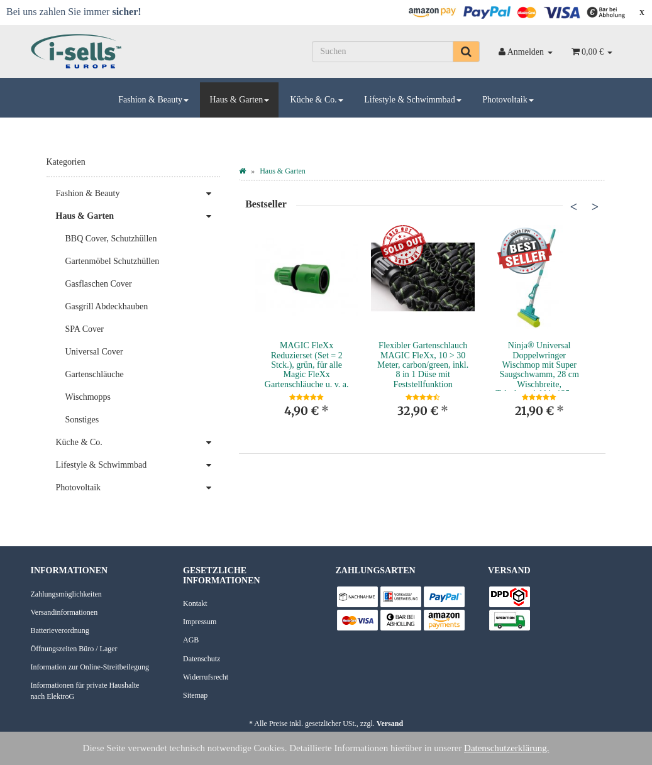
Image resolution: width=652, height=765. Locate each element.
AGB (191, 640)
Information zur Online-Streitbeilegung (90, 667)
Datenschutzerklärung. (506, 748)
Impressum (199, 621)
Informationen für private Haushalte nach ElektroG (85, 690)
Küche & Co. (316, 99)
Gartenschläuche (94, 374)
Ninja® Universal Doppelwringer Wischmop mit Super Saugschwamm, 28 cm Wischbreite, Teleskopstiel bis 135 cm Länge (539, 374)
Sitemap (195, 695)
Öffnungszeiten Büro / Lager (74, 648)
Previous (573, 206)
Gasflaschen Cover (98, 284)
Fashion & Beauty (153, 99)
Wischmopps (88, 397)
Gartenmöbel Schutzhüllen (112, 261)
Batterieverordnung (60, 630)
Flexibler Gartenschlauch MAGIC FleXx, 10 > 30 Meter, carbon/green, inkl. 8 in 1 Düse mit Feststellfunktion (422, 365)
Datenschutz (201, 658)
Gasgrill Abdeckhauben (106, 306)
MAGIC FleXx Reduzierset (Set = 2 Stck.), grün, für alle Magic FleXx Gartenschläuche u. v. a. (307, 365)
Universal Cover (94, 351)
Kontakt (195, 603)
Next (594, 206)
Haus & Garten (239, 99)
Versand (390, 723)
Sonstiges (82, 419)
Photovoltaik (508, 99)
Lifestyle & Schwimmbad (412, 99)
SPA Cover (84, 329)
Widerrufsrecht (205, 677)
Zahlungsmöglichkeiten (66, 594)
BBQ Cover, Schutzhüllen (111, 238)
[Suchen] (382, 51)
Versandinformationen (64, 612)
